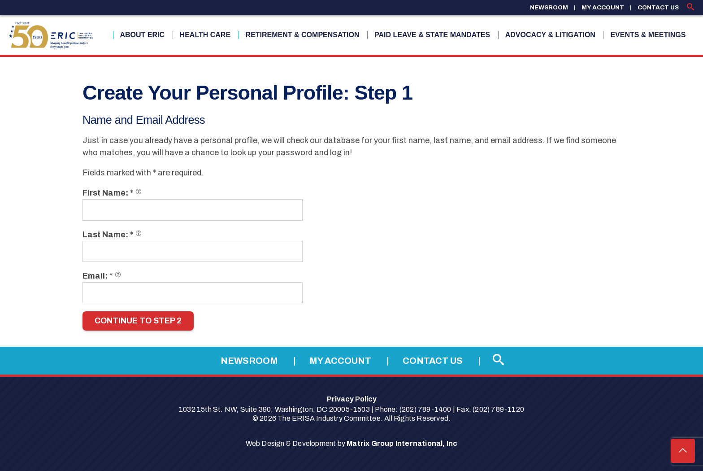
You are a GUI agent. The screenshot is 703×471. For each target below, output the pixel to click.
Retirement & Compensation (303, 35)
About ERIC (142, 35)
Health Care (205, 35)
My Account (602, 7)
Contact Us (658, 7)
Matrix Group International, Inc (402, 443)
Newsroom (549, 7)
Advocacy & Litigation (550, 35)
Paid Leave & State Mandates (432, 35)
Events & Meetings (648, 35)
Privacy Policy (352, 399)
